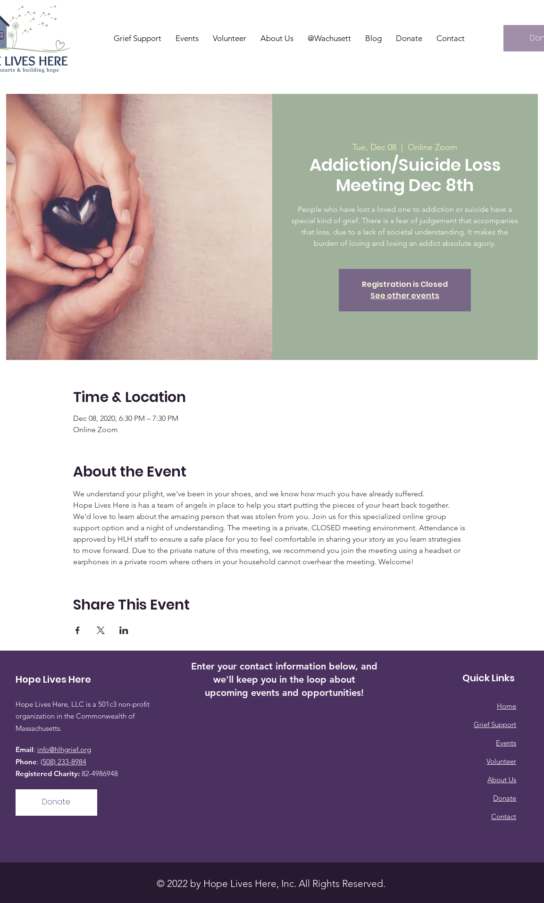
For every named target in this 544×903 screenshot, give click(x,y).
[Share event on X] (100, 630)
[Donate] (56, 802)
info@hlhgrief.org (64, 749)
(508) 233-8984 (63, 761)
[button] (277, 38)
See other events (404, 295)
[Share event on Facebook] (77, 630)
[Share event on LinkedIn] (123, 630)
